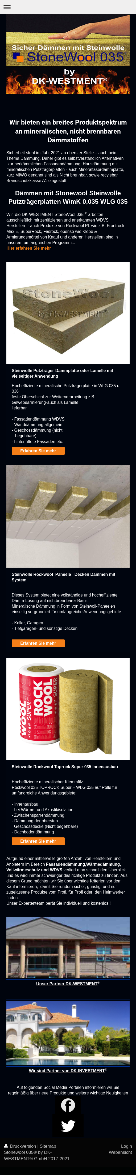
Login (126, 1146)
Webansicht (120, 1152)
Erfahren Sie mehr (38, 451)
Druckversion (20, 1146)
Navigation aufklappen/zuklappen (68, 7)
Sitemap (48, 1146)
